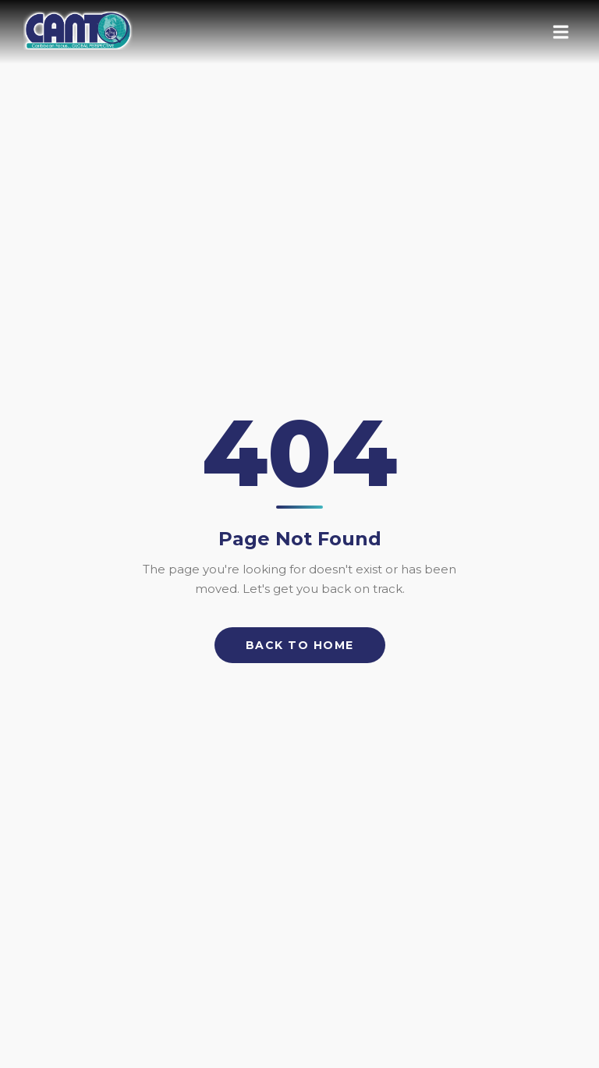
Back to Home (300, 645)
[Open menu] (561, 32)
